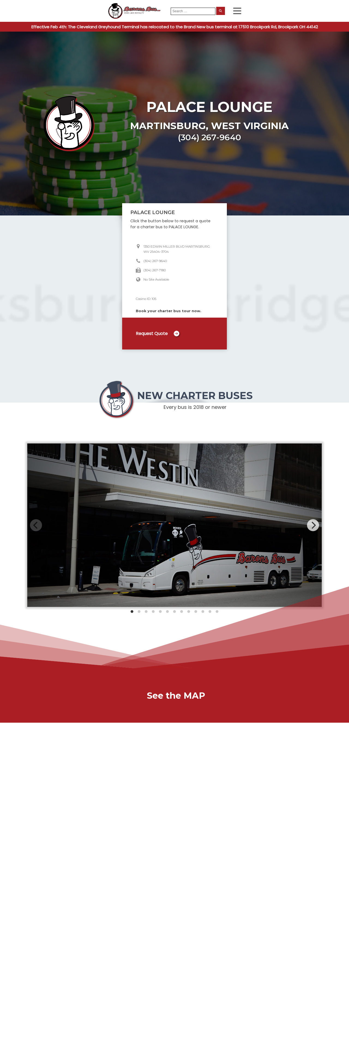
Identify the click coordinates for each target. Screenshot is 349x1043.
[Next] (313, 525)
